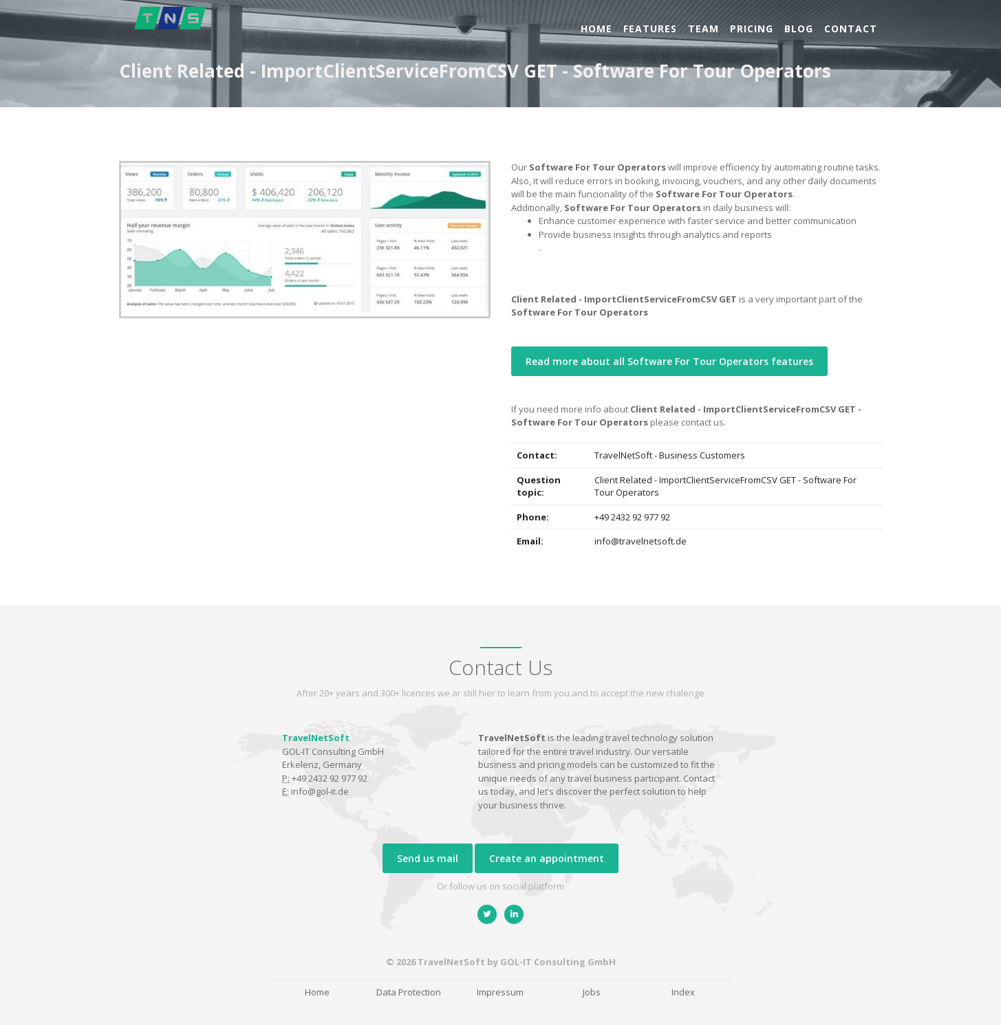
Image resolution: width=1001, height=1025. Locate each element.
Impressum (500, 992)
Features (650, 28)
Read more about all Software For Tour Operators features (669, 361)
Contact (850, 28)
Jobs (592, 992)
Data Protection (408, 992)
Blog (798, 28)
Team (703, 28)
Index (683, 992)
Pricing (751, 28)
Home (596, 28)
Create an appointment (546, 858)
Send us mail (427, 858)
